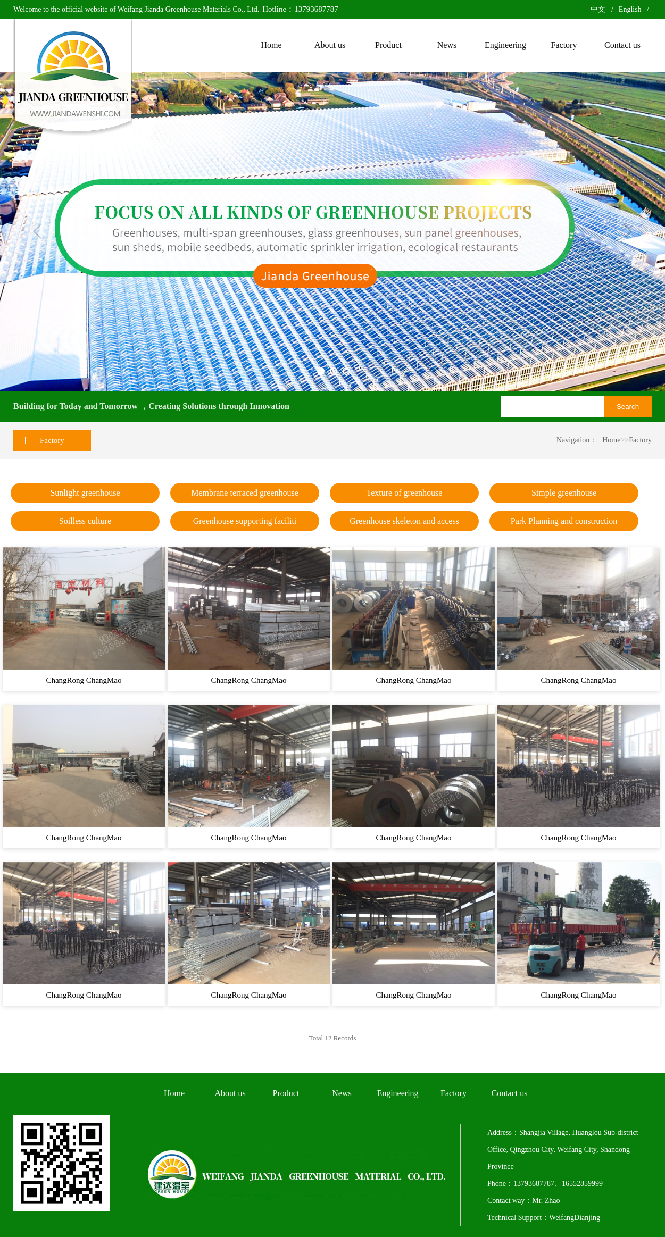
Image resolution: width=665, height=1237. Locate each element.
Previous (37, 231)
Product (286, 1093)
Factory (640, 440)
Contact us (510, 1093)
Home (611, 440)
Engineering (397, 1093)
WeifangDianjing (574, 1218)
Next (627, 231)
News (341, 1093)
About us (229, 1093)
